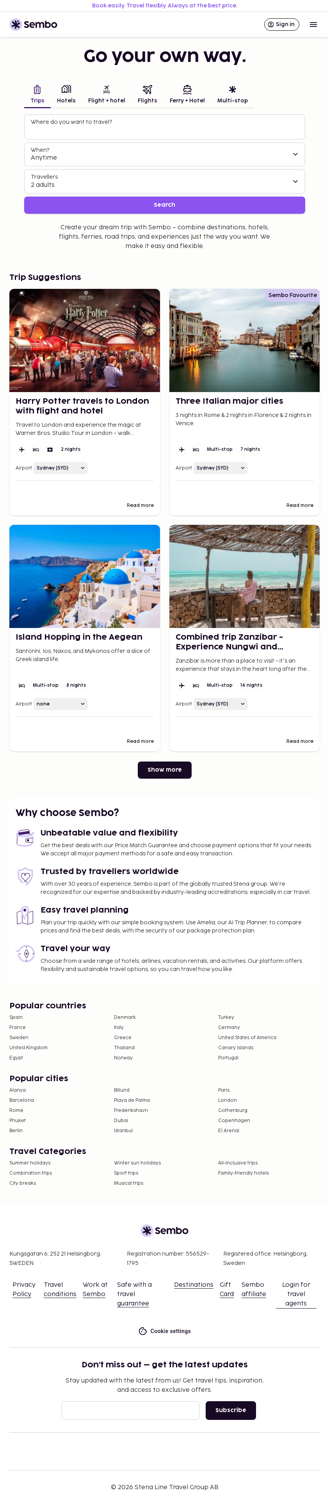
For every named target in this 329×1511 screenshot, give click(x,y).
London (227, 1100)
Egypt (16, 1058)
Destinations (193, 1285)
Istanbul (123, 1131)
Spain (16, 1017)
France (17, 1028)
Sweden (18, 1038)
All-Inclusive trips (238, 1163)
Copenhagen (234, 1121)
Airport (24, 468)
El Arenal (228, 1131)
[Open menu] (313, 24)
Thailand (124, 1048)
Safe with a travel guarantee (134, 1294)
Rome (16, 1110)
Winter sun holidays (137, 1163)
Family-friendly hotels (243, 1173)
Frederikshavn (131, 1110)
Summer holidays (29, 1163)
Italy (119, 1028)
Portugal (228, 1058)
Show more (165, 769)
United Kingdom (28, 1048)
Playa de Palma (132, 1100)
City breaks (22, 1183)
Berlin (16, 1131)
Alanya (17, 1090)
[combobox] (165, 130)
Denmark (125, 1017)
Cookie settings (164, 1331)
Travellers (44, 177)
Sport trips (126, 1173)
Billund (122, 1090)
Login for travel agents (296, 1294)
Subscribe (230, 1410)
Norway (123, 1058)
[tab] (37, 95)
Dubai (121, 1121)
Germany (229, 1028)
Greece (123, 1038)
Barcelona (21, 1100)
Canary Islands (235, 1048)
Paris (223, 1090)
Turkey (226, 1017)
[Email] (130, 1410)
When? (40, 150)
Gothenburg (232, 1110)
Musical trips (128, 1183)
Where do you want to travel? (71, 122)
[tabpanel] (164, 164)
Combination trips (30, 1173)
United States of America (247, 1038)
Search (164, 205)
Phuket (17, 1121)
